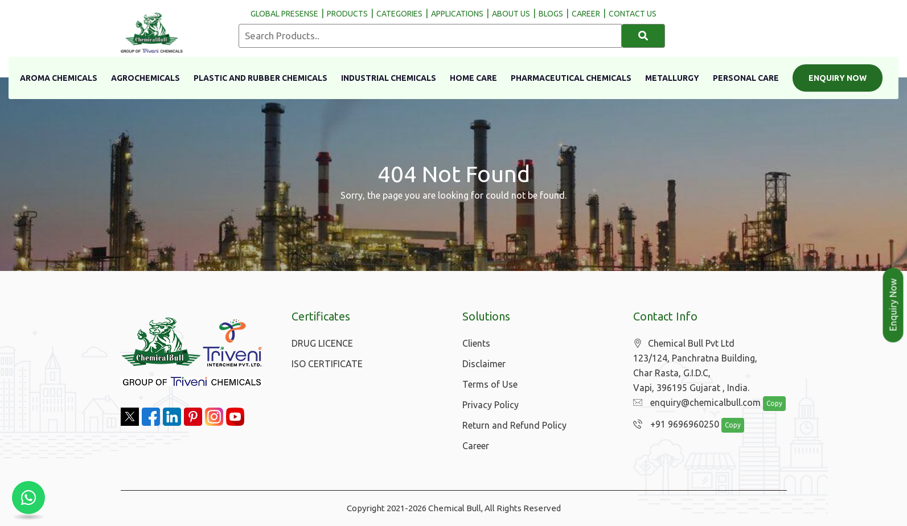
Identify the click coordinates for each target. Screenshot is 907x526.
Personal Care (746, 78)
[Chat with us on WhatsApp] (28, 497)
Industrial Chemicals (388, 78)
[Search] (644, 36)
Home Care (473, 78)
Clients (476, 343)
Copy (768, 404)
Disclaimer (484, 364)
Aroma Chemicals (58, 78)
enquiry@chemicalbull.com (694, 403)
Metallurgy (672, 78)
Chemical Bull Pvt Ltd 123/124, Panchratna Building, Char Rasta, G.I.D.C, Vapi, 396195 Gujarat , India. (695, 365)
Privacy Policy (490, 405)
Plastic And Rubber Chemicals (260, 78)
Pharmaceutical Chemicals (571, 78)
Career (475, 446)
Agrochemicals (145, 78)
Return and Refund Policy (514, 425)
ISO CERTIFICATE (327, 364)
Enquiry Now (837, 78)
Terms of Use (490, 384)
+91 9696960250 (673, 425)
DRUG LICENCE (322, 343)
